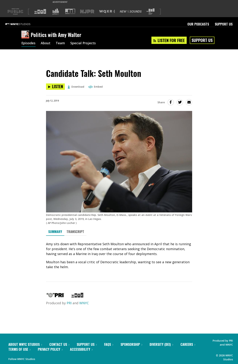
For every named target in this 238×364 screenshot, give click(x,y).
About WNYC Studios (25, 344)
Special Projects (83, 43)
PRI (69, 303)
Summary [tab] (55, 231)
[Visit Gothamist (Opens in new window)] (55, 11)
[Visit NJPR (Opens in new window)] (87, 11)
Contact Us (59, 344)
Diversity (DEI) (161, 344)
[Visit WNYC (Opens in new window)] (40, 11)
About (46, 43)
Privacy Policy (50, 349)
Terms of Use (19, 349)
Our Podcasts (198, 24)
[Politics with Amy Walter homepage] (26, 35)
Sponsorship (131, 344)
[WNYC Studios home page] (22, 24)
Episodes (28, 43)
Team (60, 43)
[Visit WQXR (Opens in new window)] (107, 11)
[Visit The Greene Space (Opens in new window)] (150, 11)
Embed (95, 86)
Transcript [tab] (75, 231)
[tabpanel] (119, 255)
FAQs (108, 344)
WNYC (84, 303)
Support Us (224, 24)
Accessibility (81, 349)
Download (76, 86)
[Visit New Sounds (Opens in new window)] (131, 11)
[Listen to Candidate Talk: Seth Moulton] (55, 86)
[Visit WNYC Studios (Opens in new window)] (70, 11)
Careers (187, 344)
